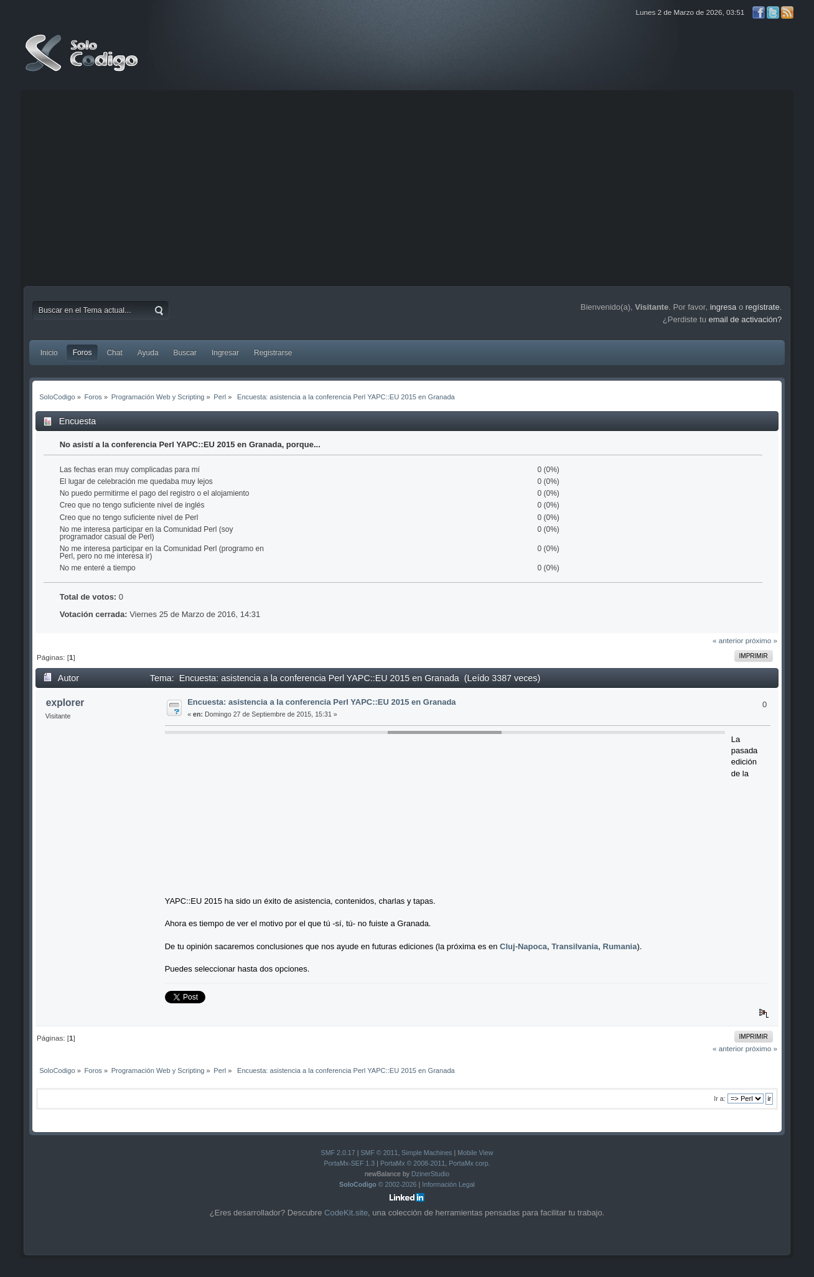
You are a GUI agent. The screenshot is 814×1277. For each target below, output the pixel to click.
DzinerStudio (430, 1173)
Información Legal (448, 1184)
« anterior (728, 640)
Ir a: (719, 1098)
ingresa (723, 307)
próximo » (761, 640)
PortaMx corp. (469, 1163)
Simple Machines (426, 1152)
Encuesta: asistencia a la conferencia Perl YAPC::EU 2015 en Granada (321, 702)
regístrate (763, 307)
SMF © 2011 (379, 1152)
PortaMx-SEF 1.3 (349, 1163)
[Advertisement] (407, 187)
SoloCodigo (83, 62)
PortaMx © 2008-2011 (412, 1163)
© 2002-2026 (378, 1184)
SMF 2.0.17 (338, 1152)
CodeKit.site (346, 1212)
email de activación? (745, 319)
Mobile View (475, 1152)
